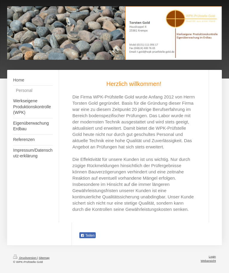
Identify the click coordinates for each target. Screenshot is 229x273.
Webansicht (208, 260)
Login (212, 256)
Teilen (88, 235)
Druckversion (25, 257)
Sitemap (44, 257)
